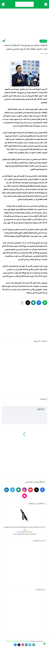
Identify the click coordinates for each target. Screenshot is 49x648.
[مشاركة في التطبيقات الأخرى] (22, 302)
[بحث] (3, 4)
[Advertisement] (24, 25)
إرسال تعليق (41, 409)
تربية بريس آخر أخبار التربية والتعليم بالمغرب (17, 641)
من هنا (18, 532)
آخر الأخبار (43, 41)
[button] (39, 302)
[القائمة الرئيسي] (45, 4)
